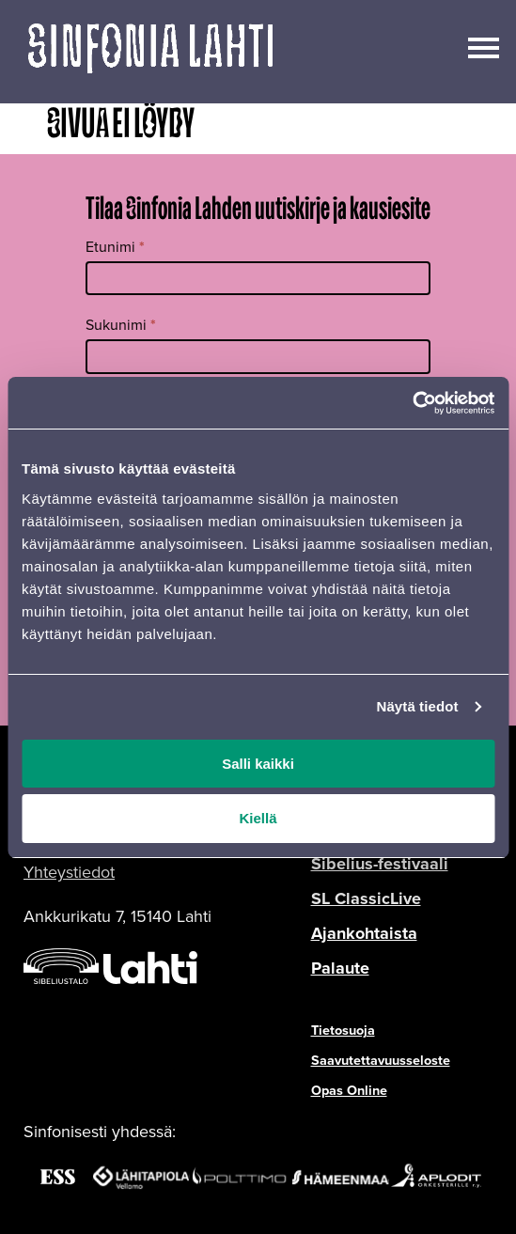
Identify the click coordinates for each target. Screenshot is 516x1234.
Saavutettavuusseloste (380, 1060)
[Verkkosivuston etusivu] (150, 51)
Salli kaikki (258, 764)
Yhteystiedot (69, 872)
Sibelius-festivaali (379, 863)
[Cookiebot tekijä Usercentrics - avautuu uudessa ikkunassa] (412, 403)
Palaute (340, 968)
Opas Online (349, 1090)
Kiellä (257, 818)
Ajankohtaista (364, 933)
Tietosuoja (343, 1030)
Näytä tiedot (418, 706)
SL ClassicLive (366, 898)
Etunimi (115, 247)
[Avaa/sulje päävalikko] (483, 46)
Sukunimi (121, 325)
